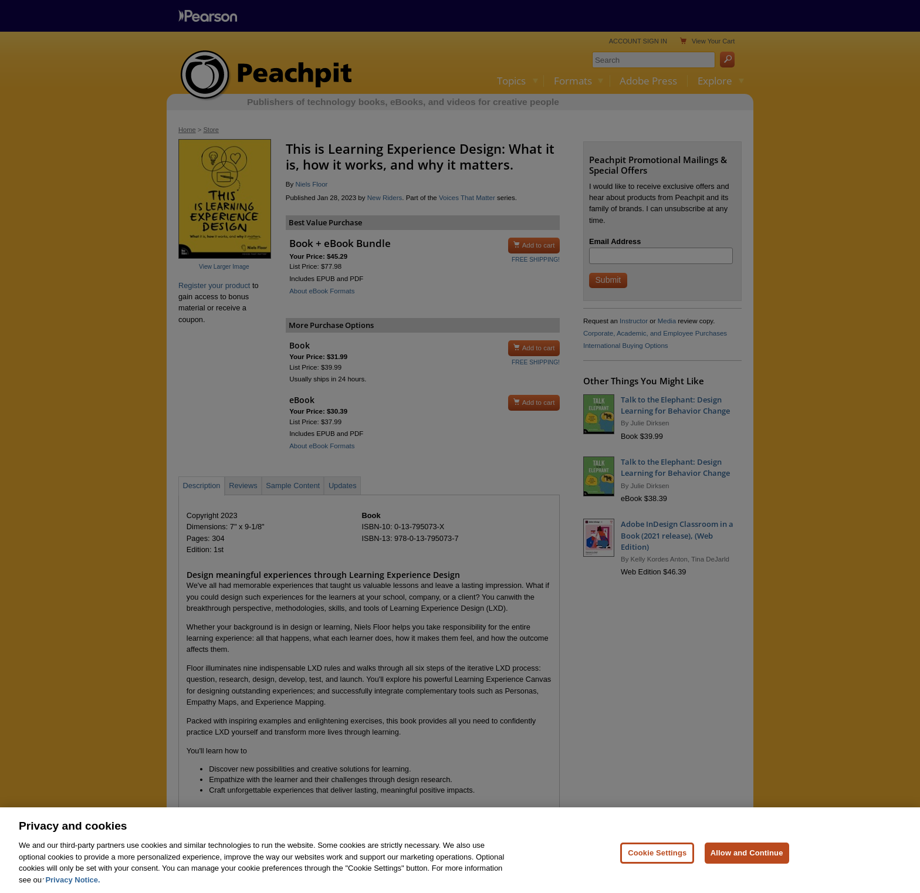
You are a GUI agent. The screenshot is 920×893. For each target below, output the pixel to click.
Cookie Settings (657, 859)
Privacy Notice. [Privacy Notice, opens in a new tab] (72, 886)
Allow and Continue (747, 859)
